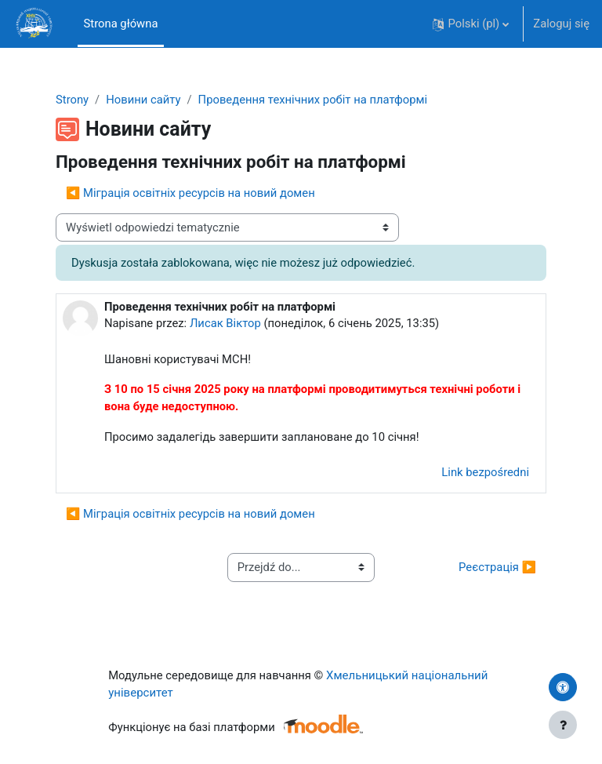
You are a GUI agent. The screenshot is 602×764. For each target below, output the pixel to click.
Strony (72, 100)
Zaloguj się (561, 23)
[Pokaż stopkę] (563, 725)
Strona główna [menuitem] (121, 23)
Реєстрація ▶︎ (497, 567)
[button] (471, 24)
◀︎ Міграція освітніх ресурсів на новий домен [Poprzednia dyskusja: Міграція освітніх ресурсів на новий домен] (190, 193)
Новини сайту (143, 100)
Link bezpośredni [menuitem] (485, 472)
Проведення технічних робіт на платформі (312, 100)
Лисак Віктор (225, 323)
